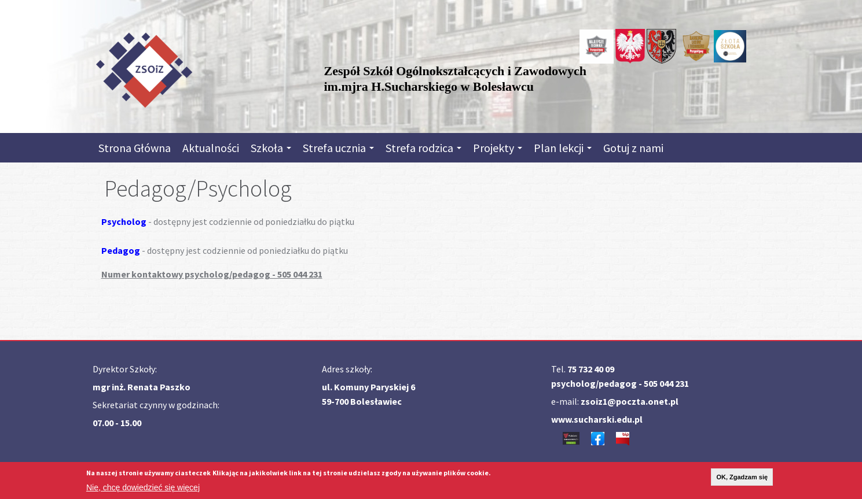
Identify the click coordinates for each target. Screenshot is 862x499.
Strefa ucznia (338, 148)
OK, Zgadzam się (742, 478)
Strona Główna (134, 148)
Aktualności (210, 148)
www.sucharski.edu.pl (597, 419)
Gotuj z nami (633, 148)
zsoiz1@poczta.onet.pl (629, 401)
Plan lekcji (563, 148)
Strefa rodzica (423, 148)
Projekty (497, 148)
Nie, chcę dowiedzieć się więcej (143, 489)
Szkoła (271, 148)
